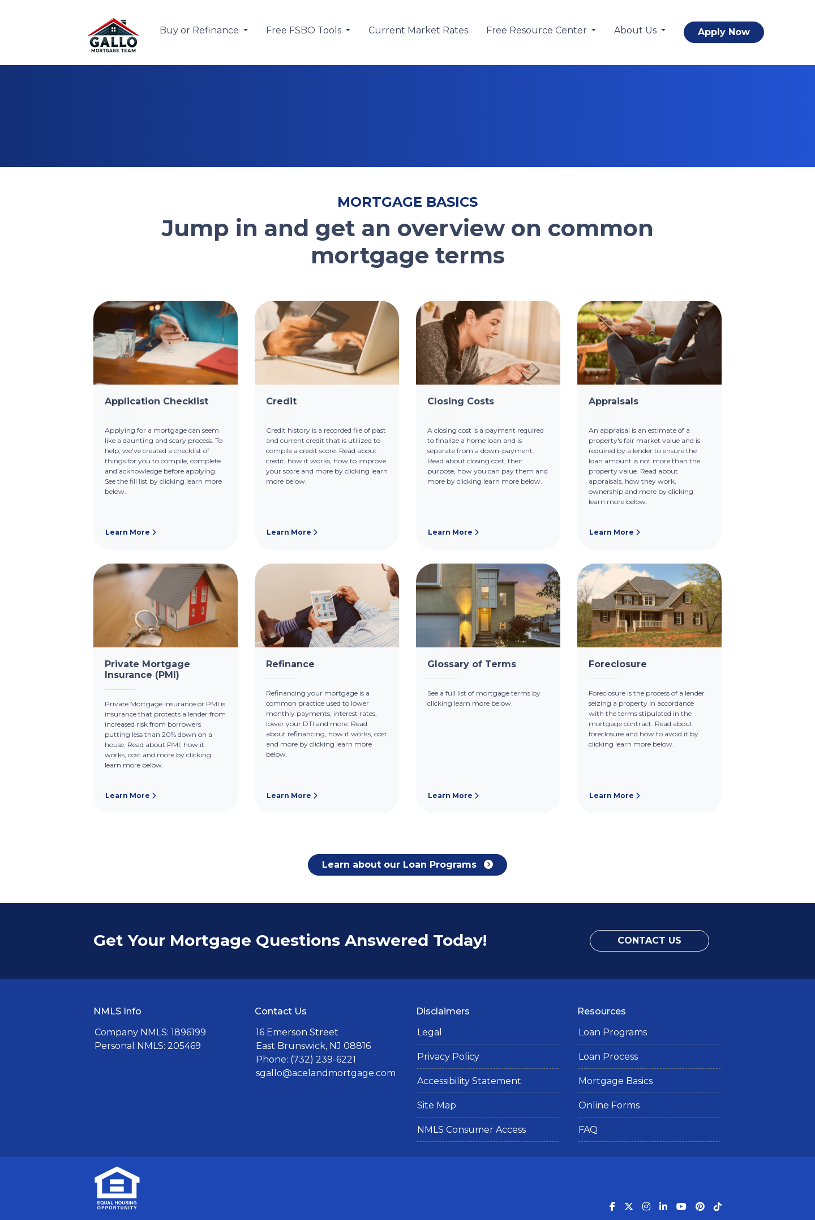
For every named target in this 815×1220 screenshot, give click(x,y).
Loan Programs (612, 1032)
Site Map (436, 1105)
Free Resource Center (537, 30)
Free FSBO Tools (305, 30)
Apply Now (724, 32)
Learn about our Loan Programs (407, 864)
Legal (429, 1032)
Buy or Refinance (200, 30)
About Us (636, 30)
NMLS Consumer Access (471, 1129)
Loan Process (608, 1056)
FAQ (588, 1129)
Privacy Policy (448, 1056)
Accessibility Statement (469, 1081)
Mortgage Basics (615, 1081)
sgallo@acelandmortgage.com (326, 1073)
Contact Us (649, 940)
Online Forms (609, 1105)
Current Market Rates (418, 30)
